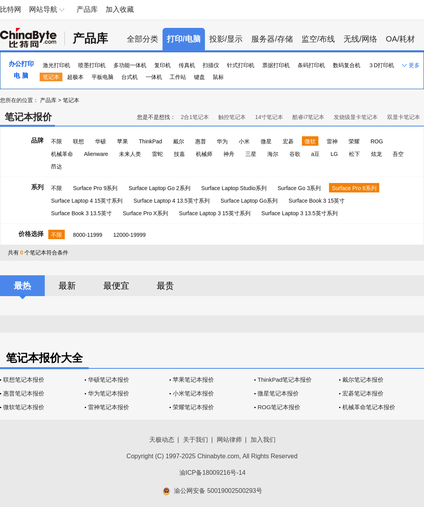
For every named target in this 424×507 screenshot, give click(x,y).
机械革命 (62, 154)
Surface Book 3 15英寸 (317, 201)
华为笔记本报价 (108, 393)
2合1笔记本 (195, 117)
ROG (377, 141)
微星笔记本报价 (278, 393)
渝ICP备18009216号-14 (212, 472)
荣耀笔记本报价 (193, 407)
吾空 (398, 154)
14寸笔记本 (269, 117)
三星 (250, 154)
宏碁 (288, 141)
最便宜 (116, 286)
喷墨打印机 (92, 65)
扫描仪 (211, 65)
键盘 (199, 77)
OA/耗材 (400, 39)
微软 (310, 141)
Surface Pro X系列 (145, 213)
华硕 (100, 141)
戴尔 (178, 141)
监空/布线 (318, 39)
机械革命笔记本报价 (368, 407)
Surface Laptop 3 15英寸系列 (214, 213)
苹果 (122, 141)
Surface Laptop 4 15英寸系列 (86, 201)
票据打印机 (276, 65)
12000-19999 (129, 235)
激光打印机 (56, 65)
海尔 (272, 154)
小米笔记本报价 (193, 393)
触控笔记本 (232, 117)
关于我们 (195, 439)
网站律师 (229, 439)
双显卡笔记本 (403, 117)
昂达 (56, 166)
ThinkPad (150, 141)
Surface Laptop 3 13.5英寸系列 (299, 213)
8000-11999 (87, 235)
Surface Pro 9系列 (95, 188)
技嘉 (179, 154)
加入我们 (263, 439)
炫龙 (376, 154)
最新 (67, 286)
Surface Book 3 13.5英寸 (81, 213)
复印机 (162, 65)
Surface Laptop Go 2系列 (159, 188)
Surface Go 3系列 (299, 188)
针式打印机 (240, 65)
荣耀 (354, 141)
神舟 (228, 154)
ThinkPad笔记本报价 (285, 379)
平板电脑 (102, 77)
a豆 (315, 154)
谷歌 (294, 154)
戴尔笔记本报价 (363, 379)
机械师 (204, 154)
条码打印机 (311, 65)
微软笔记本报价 (23, 407)
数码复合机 (346, 65)
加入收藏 (120, 9)
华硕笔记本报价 (108, 379)
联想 (78, 141)
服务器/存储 (272, 39)
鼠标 (218, 77)
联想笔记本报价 (23, 379)
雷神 (332, 141)
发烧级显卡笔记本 (356, 117)
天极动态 (161, 439)
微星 (266, 141)
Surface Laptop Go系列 (249, 201)
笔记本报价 (28, 117)
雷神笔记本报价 (108, 407)
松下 (354, 154)
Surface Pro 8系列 (354, 188)
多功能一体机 (129, 65)
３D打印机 (381, 65)
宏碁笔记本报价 (363, 393)
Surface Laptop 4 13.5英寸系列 (171, 201)
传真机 (187, 65)
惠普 (200, 141)
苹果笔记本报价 (193, 379)
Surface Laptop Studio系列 (234, 188)
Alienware (96, 154)
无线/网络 (360, 39)
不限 (56, 141)
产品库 (87, 9)
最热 (22, 286)
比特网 (10, 9)
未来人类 (130, 154)
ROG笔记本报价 (279, 407)
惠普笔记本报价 (23, 393)
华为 (222, 141)
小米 (244, 141)
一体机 (154, 77)
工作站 (178, 77)
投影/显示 (226, 39)
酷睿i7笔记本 (308, 117)
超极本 (75, 77)
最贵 (165, 286)
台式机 (129, 77)
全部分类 (142, 39)
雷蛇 (157, 154)
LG (334, 154)
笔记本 (51, 77)
